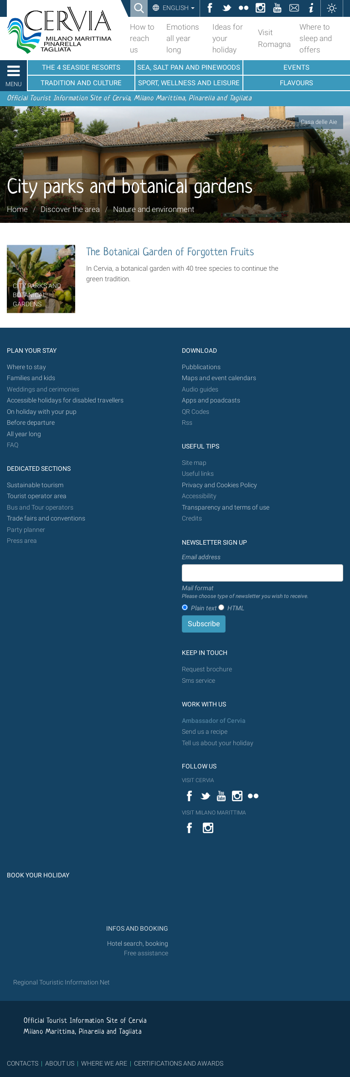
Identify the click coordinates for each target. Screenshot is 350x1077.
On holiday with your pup (42, 412)
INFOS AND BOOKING (136, 929)
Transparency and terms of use (225, 507)
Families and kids (31, 378)
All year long (24, 434)
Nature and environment (153, 209)
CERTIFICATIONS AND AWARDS (178, 1063)
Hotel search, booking (137, 944)
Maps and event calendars (219, 378)
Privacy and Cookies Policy (219, 485)
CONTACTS (22, 1063)
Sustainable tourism (35, 485)
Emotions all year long (182, 38)
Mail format (245, 592)
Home (17, 209)
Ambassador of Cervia (214, 721)
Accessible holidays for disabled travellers (65, 400)
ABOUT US (59, 1063)
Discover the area (70, 209)
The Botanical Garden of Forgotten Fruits (170, 252)
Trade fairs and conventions (46, 518)
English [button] (178, 7)
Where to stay (26, 367)
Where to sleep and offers (315, 38)
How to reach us (142, 38)
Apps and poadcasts (211, 400)
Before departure (31, 423)
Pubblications (201, 367)
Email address (201, 557)
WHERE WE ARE (104, 1063)
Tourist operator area (37, 496)
